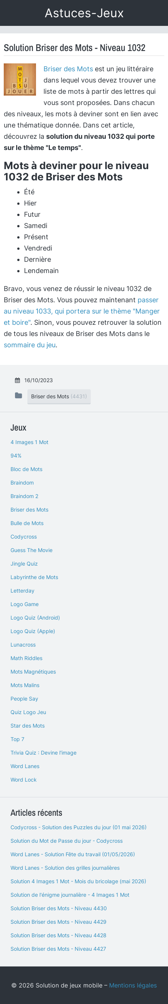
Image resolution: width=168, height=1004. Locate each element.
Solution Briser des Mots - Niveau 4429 (58, 921)
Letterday (22, 590)
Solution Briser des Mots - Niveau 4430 (58, 908)
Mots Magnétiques (33, 671)
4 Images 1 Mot (29, 442)
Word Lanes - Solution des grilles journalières (65, 867)
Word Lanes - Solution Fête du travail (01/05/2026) (72, 854)
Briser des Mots (68, 69)
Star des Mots (27, 725)
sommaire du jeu (30, 345)
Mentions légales (133, 985)
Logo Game (24, 604)
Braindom (22, 482)
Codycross (23, 536)
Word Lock (23, 779)
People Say (24, 698)
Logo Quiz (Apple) (32, 631)
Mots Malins (24, 685)
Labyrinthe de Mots (34, 577)
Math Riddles (26, 658)
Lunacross (23, 644)
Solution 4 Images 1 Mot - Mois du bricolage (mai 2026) (78, 881)
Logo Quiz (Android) (35, 617)
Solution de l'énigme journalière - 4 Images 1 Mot (69, 894)
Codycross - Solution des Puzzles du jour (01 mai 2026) (78, 827)
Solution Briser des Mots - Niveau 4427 (58, 948)
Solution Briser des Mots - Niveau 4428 (58, 935)
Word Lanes (24, 766)
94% (15, 455)
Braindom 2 (24, 496)
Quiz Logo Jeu (28, 712)
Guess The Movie (31, 550)
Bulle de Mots (27, 523)
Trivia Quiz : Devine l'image (43, 752)
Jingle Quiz (24, 563)
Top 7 (17, 739)
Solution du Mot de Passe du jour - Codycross (66, 840)
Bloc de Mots (26, 469)
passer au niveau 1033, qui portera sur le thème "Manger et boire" (82, 311)
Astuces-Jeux (84, 13)
